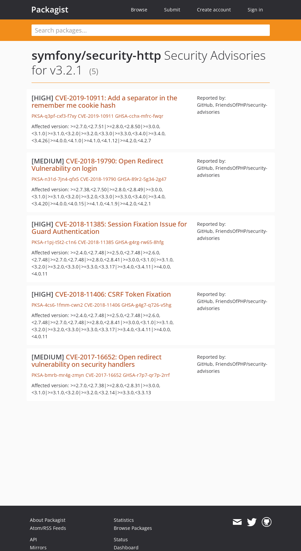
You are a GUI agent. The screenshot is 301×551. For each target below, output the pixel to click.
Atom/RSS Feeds (48, 528)
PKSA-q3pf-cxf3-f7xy (54, 116)
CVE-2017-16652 (103, 375)
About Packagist (47, 520)
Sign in (255, 9)
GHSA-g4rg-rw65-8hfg (139, 242)
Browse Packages (133, 528)
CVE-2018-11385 (96, 242)
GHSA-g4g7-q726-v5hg (146, 305)
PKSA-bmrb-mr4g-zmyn (58, 375)
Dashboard (126, 547)
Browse (139, 9)
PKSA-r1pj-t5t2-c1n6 (54, 242)
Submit (172, 9)
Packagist (49, 9)
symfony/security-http (96, 55)
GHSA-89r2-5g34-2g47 (141, 179)
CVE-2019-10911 (96, 116)
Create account (214, 9)
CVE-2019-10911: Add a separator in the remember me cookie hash (104, 101)
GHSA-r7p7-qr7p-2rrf (146, 375)
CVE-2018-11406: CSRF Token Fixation (113, 294)
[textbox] (151, 30)
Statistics (124, 520)
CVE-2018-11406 (102, 305)
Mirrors (38, 547)
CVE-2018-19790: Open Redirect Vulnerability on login (97, 164)
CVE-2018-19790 (98, 179)
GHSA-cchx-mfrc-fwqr (139, 116)
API (33, 539)
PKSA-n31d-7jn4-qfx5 (55, 179)
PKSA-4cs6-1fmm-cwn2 (57, 305)
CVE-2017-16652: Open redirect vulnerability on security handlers (97, 360)
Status (121, 539)
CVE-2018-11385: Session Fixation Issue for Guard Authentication (109, 227)
